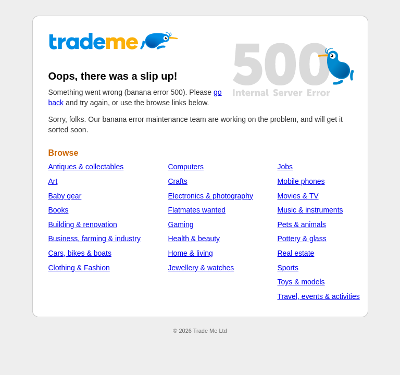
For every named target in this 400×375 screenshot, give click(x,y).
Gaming (181, 224)
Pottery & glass (302, 238)
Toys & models (301, 282)
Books (58, 210)
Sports (288, 268)
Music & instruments (310, 210)
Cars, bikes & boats (79, 253)
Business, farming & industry (94, 238)
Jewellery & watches (201, 268)
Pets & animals (302, 224)
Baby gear (65, 196)
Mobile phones (301, 181)
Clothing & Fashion (79, 268)
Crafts (178, 181)
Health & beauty (194, 238)
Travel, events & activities (319, 296)
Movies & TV (298, 196)
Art (53, 181)
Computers (186, 166)
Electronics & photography (210, 196)
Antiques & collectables (86, 166)
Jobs (285, 166)
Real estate (296, 253)
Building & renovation (82, 224)
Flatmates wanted (197, 210)
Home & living (190, 253)
